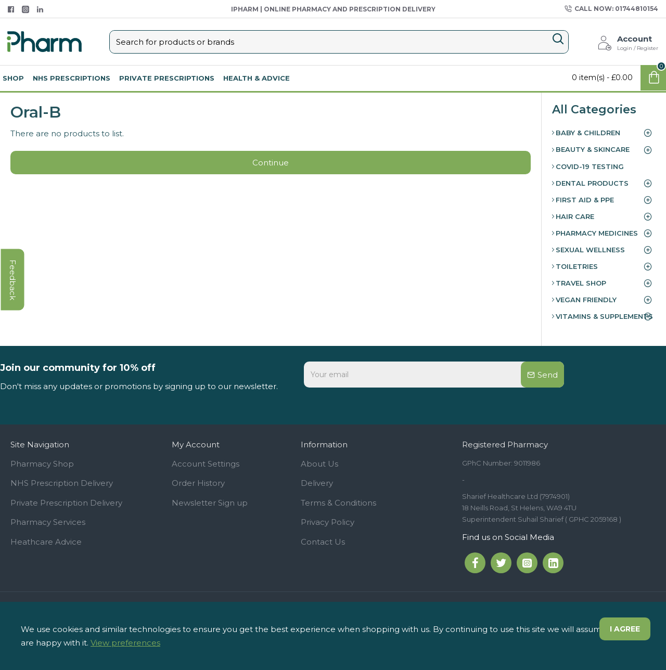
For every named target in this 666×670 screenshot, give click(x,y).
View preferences (125, 643)
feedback (13, 280)
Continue (270, 163)
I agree (625, 629)
